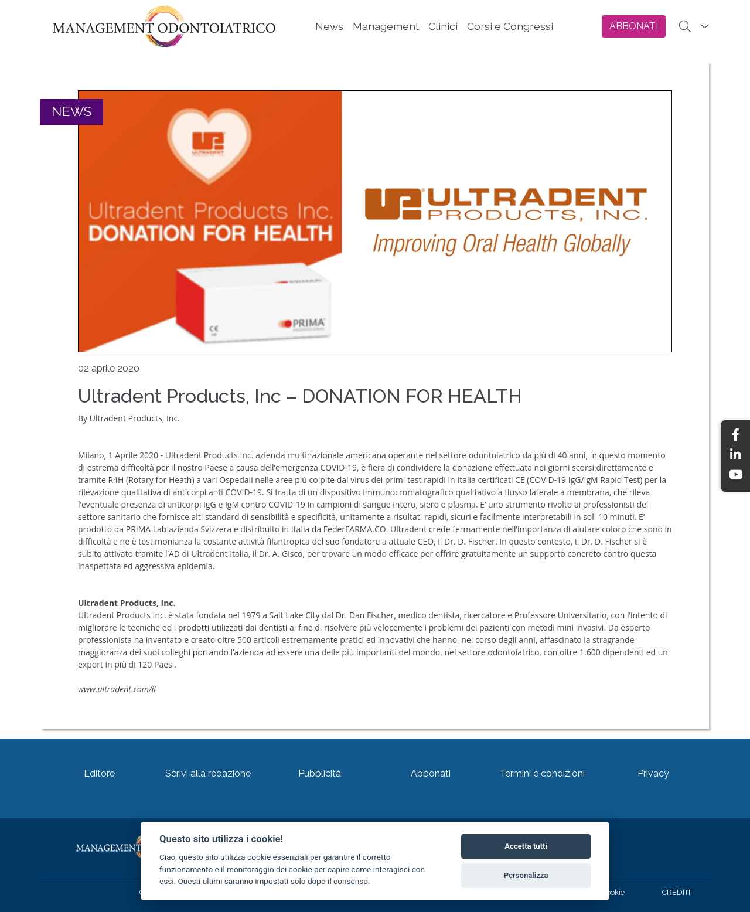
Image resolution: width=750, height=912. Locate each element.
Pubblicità (319, 773)
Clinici (443, 26)
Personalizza (526, 875)
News (329, 26)
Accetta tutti (525, 846)
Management (386, 26)
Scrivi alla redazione (208, 773)
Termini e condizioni (542, 773)
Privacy (653, 773)
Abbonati (431, 773)
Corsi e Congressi (510, 26)
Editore (99, 773)
